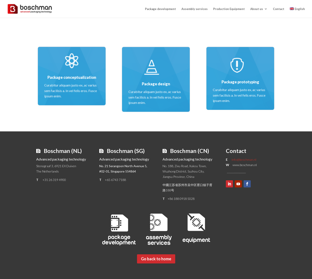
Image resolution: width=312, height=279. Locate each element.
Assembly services (194, 9)
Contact (278, 9)
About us (256, 9)
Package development (160, 9)
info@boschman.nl (244, 159)
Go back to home (156, 258)
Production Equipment (229, 9)
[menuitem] (297, 12)
